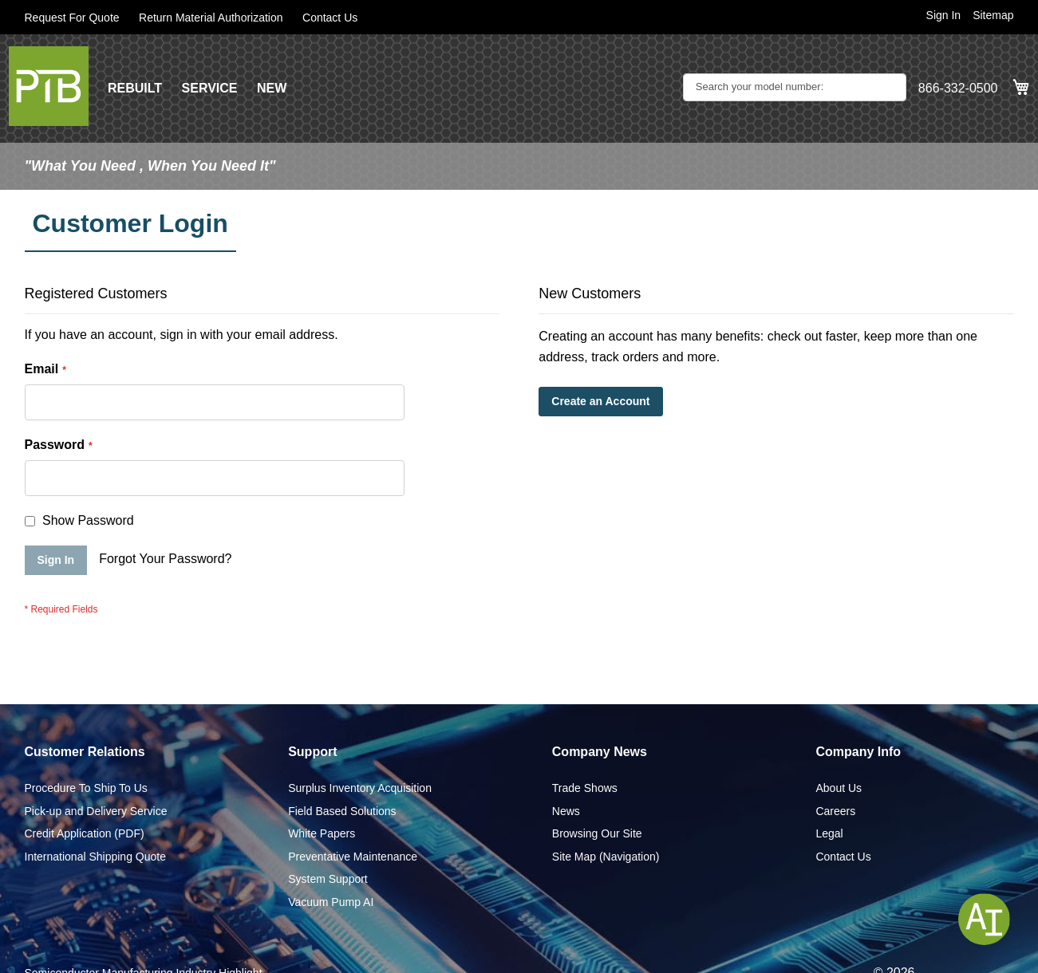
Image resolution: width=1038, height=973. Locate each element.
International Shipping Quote (95, 856)
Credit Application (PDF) (84, 833)
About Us (838, 788)
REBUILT (135, 88)
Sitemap (993, 15)
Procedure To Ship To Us (86, 788)
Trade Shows (585, 788)
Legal (829, 833)
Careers (835, 811)
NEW (271, 88)
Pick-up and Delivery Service (96, 811)
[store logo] (49, 86)
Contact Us (329, 17)
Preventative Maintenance (352, 856)
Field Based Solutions (342, 811)
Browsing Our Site (597, 833)
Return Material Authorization (211, 17)
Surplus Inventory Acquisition (360, 788)
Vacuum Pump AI (330, 902)
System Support (328, 879)
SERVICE (210, 88)
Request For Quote (72, 17)
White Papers (321, 833)
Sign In (943, 15)
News (566, 811)
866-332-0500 (958, 88)
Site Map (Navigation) (606, 856)
